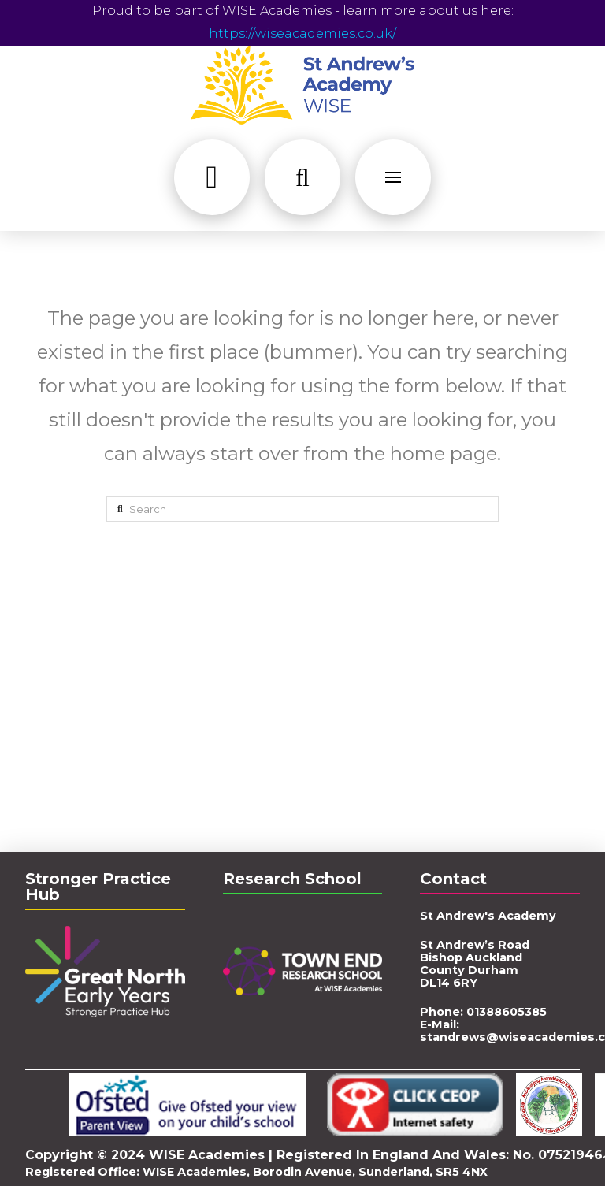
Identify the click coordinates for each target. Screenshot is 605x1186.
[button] (212, 177)
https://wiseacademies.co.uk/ (302, 33)
